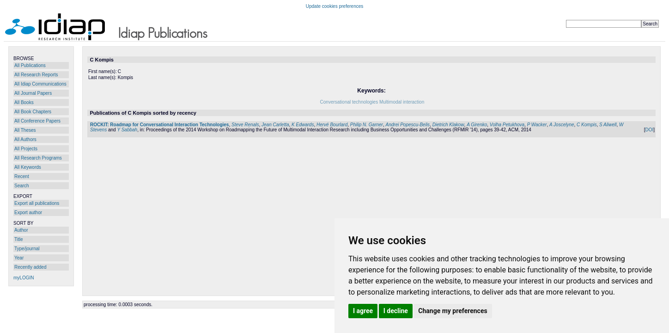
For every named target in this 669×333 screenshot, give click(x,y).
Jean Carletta (275, 124)
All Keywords (27, 167)
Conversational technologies (349, 102)
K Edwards (303, 124)
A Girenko (477, 124)
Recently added (30, 267)
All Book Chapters (32, 111)
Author (21, 230)
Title (18, 239)
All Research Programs (38, 157)
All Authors (25, 139)
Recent (21, 176)
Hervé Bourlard (331, 124)
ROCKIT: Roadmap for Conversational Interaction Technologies (159, 124)
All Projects (25, 148)
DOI (649, 129)
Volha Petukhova (507, 124)
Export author (28, 212)
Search (21, 185)
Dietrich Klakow (448, 124)
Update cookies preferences (335, 6)
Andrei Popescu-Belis (408, 124)
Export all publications (36, 203)
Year (19, 257)
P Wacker (537, 124)
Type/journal (26, 248)
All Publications (30, 65)
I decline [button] (395, 310)
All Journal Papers (33, 93)
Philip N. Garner (366, 124)
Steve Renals (245, 124)
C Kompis (586, 124)
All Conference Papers (37, 120)
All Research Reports (36, 74)
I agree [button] (363, 310)
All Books (24, 102)
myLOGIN (23, 277)
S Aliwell (607, 124)
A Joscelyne (561, 124)
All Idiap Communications (40, 83)
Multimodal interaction (401, 102)
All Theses (25, 130)
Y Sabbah (127, 129)
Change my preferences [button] (452, 310)
